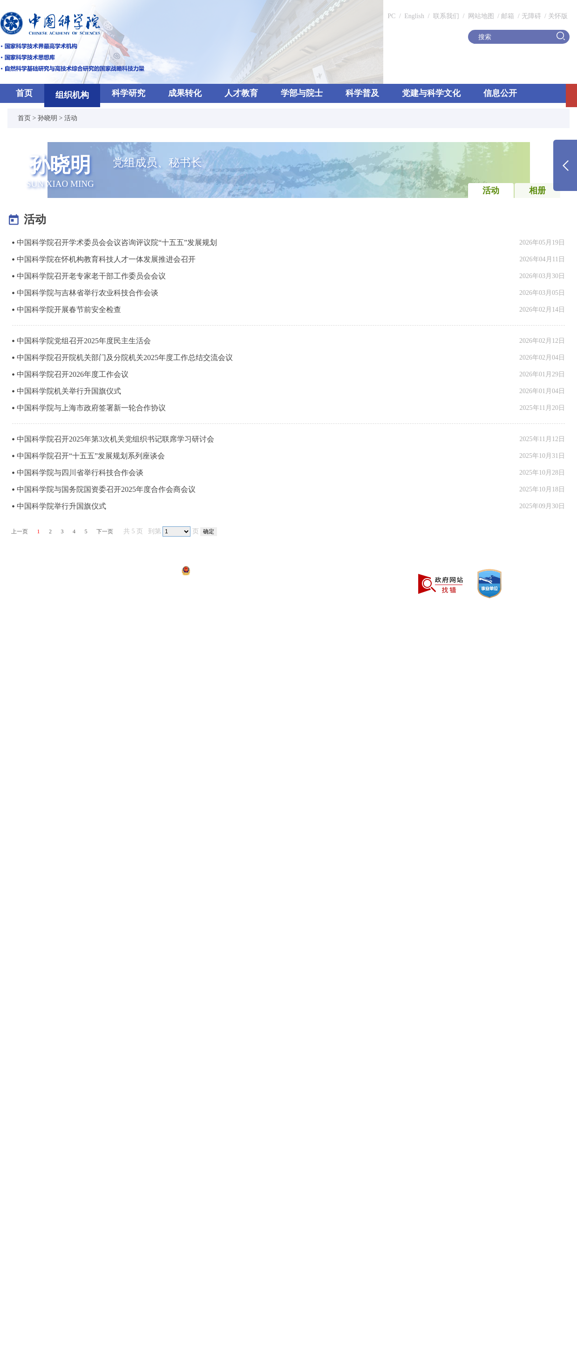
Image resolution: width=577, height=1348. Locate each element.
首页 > (28, 118)
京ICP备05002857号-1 (144, 571)
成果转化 (185, 93)
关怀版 (558, 16)
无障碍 (531, 16)
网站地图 (480, 16)
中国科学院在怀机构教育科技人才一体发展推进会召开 (106, 259)
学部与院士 (302, 93)
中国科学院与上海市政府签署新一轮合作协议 (91, 408)
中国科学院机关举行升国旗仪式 (69, 391)
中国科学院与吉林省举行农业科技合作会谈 (87, 293)
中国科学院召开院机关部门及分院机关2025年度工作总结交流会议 (125, 357)
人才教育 (241, 93)
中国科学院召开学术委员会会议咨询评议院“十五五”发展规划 (117, 242)
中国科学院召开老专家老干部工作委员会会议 (91, 276)
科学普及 (362, 93)
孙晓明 (47, 118)
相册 (537, 190)
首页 (24, 93)
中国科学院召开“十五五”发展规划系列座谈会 (91, 456)
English (414, 16)
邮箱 (507, 16)
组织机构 (72, 95)
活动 (70, 118)
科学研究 (128, 93)
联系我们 (446, 16)
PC (391, 16)
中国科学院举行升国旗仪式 (61, 506)
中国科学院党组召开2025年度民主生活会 (84, 341)
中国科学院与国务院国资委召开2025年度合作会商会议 (106, 489)
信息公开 (500, 93)
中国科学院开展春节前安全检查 (69, 309)
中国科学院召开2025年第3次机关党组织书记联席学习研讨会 (115, 439)
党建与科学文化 (431, 93)
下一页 (104, 531)
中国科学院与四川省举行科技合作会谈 (80, 473)
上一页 (19, 531)
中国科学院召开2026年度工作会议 (73, 374)
